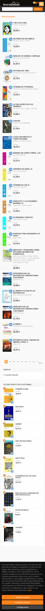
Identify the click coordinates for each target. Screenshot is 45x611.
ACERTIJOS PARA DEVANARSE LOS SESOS (26, 234)
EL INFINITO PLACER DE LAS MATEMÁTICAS (24, 292)
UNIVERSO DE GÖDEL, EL (23, 169)
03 (14, 362)
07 (29, 362)
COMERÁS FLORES (21, 389)
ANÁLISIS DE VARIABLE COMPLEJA (26, 56)
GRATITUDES (20, 458)
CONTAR (16, 121)
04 (18, 362)
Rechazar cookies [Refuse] (22, 602)
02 (10, 362)
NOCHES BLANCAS (22, 510)
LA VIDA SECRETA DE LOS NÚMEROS (23, 105)
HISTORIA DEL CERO (21, 70)
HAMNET (18, 424)
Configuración (22, 607)
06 (26, 362)
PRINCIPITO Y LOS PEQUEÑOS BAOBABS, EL (25, 202)
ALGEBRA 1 (17, 324)
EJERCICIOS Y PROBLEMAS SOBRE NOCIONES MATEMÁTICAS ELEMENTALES (26, 252)
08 (33, 362)
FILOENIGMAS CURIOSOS (23, 217)
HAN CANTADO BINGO (23, 441)
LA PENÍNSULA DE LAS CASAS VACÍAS (25, 477)
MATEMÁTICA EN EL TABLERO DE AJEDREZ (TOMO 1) (26, 341)
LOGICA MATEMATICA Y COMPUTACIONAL (22, 138)
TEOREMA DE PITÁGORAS (23, 87)
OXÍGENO (18, 527)
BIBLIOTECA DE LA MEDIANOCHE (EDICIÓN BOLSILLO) (27, 494)
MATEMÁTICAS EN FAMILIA (23, 39)
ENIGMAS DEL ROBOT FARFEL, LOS (27, 153)
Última (40, 363)
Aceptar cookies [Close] (22, 597)
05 (22, 362)
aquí (30, 590)
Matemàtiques (8, 16)
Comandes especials (11, 375)
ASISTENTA (19, 407)
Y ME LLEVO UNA (20, 23)
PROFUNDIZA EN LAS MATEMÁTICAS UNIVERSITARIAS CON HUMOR (25, 275)
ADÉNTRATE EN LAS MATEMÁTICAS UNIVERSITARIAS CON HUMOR (25, 309)
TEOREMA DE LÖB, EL (21, 185)
